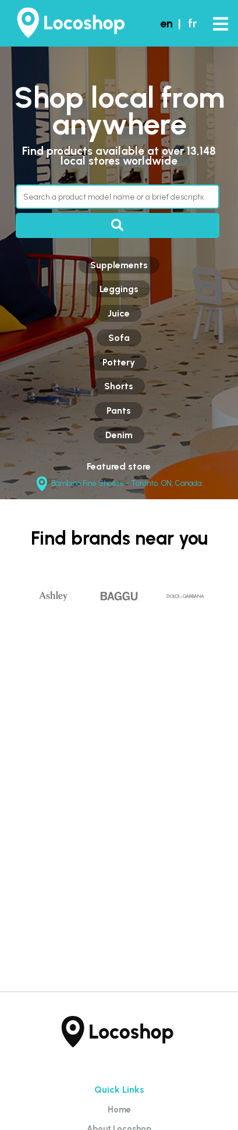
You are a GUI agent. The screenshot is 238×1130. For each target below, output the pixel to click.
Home (119, 1109)
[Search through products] (117, 196)
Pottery (118, 362)
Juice (119, 313)
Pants (118, 410)
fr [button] (192, 23)
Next (227, 611)
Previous (10, 611)
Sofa (119, 337)
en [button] (166, 23)
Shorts (118, 386)
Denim (119, 434)
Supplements (119, 265)
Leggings (119, 288)
